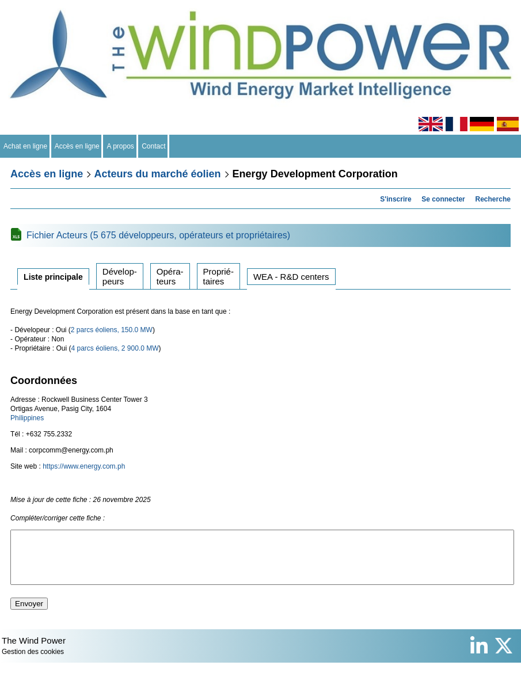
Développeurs (119, 276)
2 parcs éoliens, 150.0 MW (112, 330)
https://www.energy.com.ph (84, 466)
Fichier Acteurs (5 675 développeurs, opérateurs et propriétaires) (158, 235)
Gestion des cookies (33, 662)
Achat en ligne (25, 146)
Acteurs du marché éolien (157, 174)
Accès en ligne (77, 146)
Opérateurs (170, 276)
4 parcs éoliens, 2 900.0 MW (114, 348)
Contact (154, 146)
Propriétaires (218, 276)
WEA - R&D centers (291, 277)
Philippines (27, 418)
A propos (120, 146)
